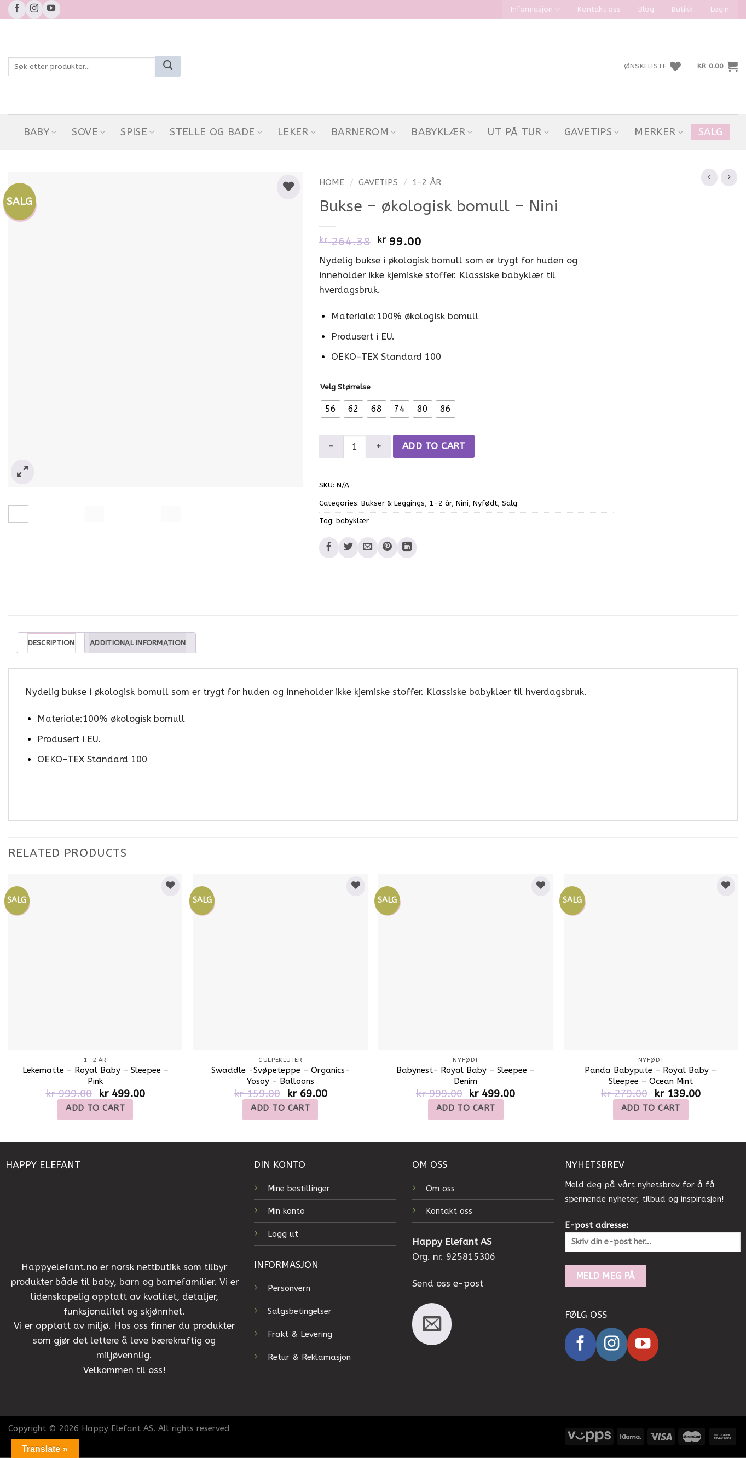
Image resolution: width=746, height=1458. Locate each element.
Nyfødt (485, 503)
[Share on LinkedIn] (407, 547)
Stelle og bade (216, 132)
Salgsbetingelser (300, 1311)
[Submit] (168, 66)
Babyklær (442, 132)
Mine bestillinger (299, 1188)
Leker (296, 132)
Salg (710, 132)
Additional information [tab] (138, 643)
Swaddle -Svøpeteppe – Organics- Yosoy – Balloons (280, 1075)
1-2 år (426, 182)
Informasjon (535, 9)
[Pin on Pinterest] (387, 547)
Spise (137, 132)
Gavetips (592, 132)
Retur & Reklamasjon (309, 1357)
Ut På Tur (518, 132)
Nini (462, 503)
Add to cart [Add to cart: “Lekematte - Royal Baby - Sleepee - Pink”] (95, 1108)
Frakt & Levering (300, 1334)
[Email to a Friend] (368, 547)
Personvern (289, 1288)
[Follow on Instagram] (34, 9)
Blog (646, 9)
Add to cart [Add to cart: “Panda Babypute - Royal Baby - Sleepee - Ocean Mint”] (650, 1108)
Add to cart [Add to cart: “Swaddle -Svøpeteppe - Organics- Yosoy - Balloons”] (280, 1108)
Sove (88, 132)
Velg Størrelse (345, 387)
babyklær (352, 520)
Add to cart (434, 446)
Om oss (440, 1188)
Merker (658, 132)
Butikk (682, 9)
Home (331, 182)
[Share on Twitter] (348, 547)
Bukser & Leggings (393, 503)
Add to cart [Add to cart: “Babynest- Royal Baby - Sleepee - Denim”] (465, 1108)
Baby (40, 132)
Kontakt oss (599, 9)
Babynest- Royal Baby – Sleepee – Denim (465, 1075)
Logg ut (283, 1234)
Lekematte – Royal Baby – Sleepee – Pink (95, 1075)
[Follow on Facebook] (17, 9)
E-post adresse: (653, 1236)
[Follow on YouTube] (51, 9)
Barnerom (363, 132)
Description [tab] (51, 643)
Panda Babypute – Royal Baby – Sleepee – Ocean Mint (650, 1075)
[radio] (330, 409)
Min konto (286, 1211)
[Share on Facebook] (329, 547)
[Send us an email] (431, 1324)
